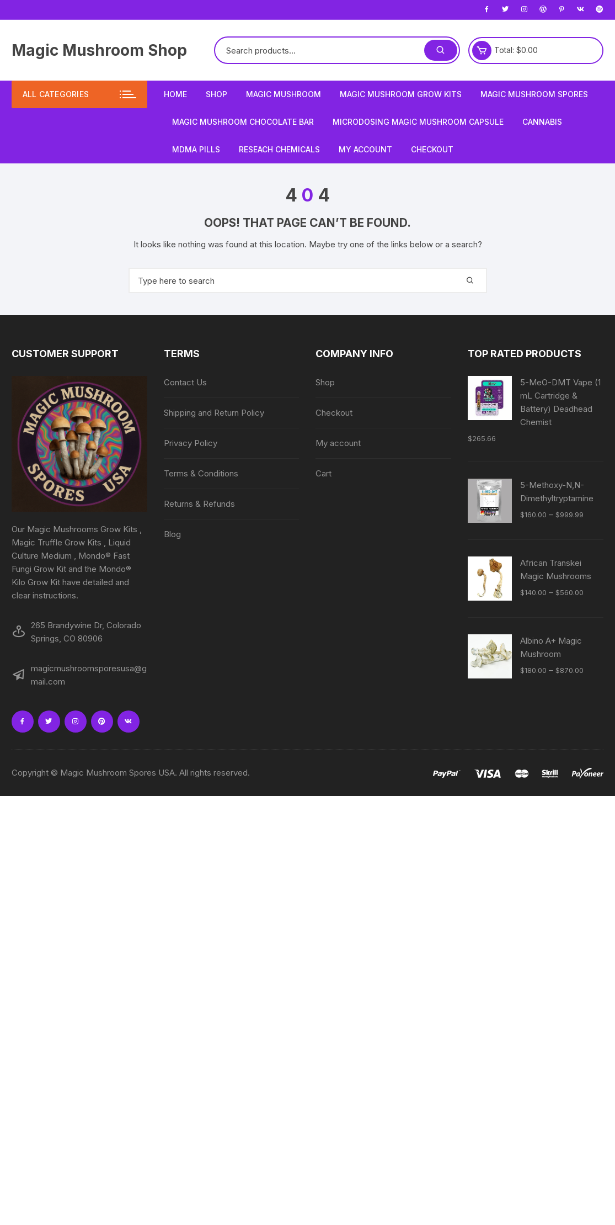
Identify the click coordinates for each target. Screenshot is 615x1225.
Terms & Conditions (201, 473)
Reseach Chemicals (279, 149)
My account (365, 149)
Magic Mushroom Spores (534, 94)
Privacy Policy (190, 443)
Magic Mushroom (283, 94)
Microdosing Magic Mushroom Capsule (418, 121)
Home (175, 94)
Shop (216, 94)
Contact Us (185, 382)
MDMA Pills (196, 149)
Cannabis (542, 121)
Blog (172, 534)
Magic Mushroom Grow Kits (401, 94)
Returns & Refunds (199, 504)
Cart (323, 473)
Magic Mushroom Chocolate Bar (243, 121)
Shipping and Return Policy (214, 412)
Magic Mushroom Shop (99, 50)
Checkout (432, 149)
